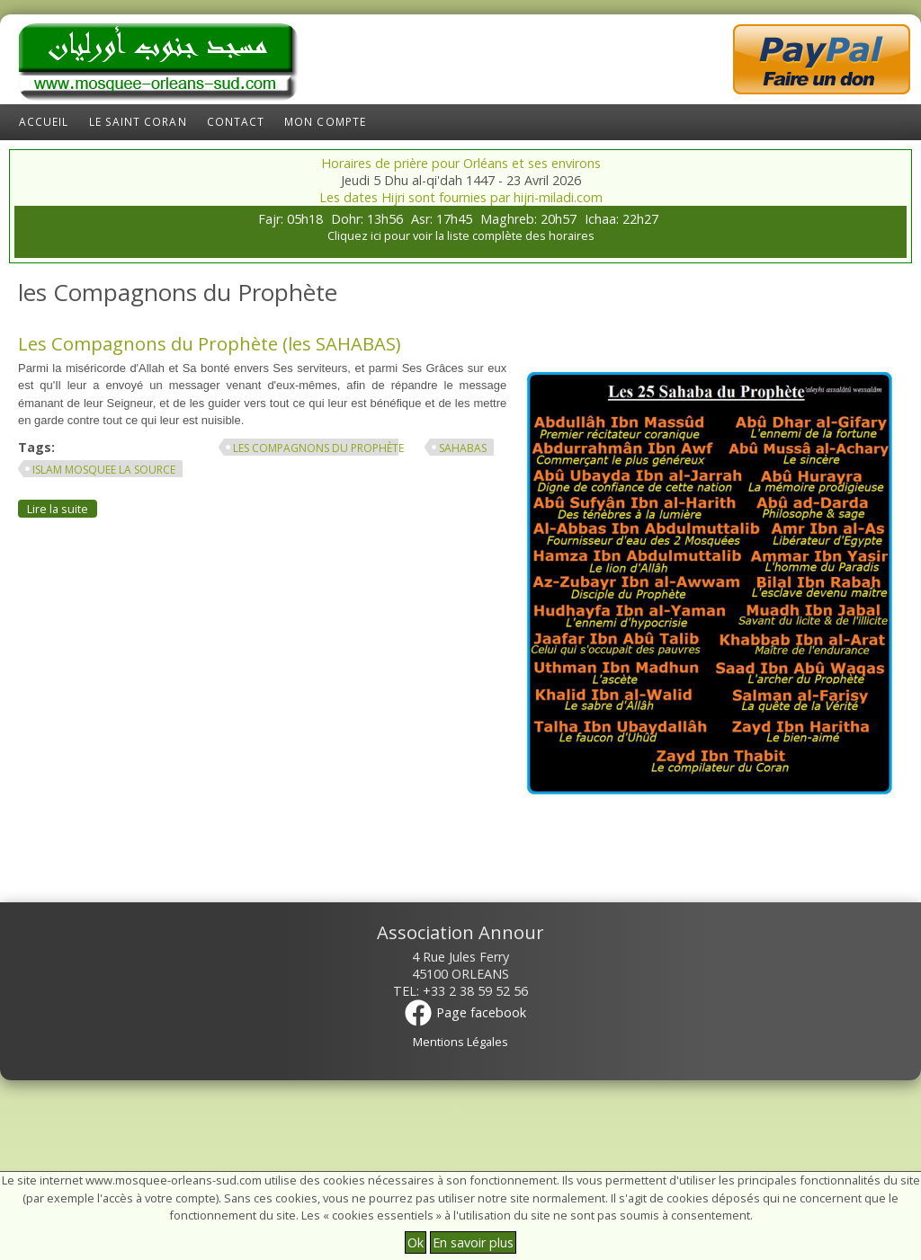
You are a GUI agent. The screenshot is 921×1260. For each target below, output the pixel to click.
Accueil (44, 121)
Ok (415, 1242)
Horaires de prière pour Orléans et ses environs (461, 163)
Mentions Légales (460, 1042)
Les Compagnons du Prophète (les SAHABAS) (209, 343)
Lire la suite (62, 508)
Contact (236, 121)
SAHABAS (463, 448)
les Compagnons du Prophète (318, 448)
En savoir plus (473, 1242)
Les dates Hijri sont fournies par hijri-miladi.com (461, 197)
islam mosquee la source (103, 469)
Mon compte (325, 121)
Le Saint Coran (138, 121)
